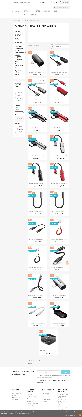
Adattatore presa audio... (37, 323)
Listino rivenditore (17, 393)
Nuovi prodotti (16, 397)
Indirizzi (44, 401)
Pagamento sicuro (32, 403)
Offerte (37, 11)
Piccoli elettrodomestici (19, 52)
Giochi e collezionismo (19, 64)
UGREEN (20, 101)
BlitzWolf (20, 95)
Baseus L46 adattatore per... (37, 72)
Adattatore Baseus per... (59, 295)
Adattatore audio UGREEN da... (37, 295)
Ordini (44, 397)
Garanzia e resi (31, 397)
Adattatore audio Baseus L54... (37, 211)
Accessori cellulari (18, 31)
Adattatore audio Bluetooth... (59, 239)
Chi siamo (55, 11)
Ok (80, 415)
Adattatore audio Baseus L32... (59, 100)
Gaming (17, 61)
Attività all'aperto (18, 56)
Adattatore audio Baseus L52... (59, 156)
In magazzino (20, 132)
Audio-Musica (17, 39)
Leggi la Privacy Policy (70, 415)
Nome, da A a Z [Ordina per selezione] (62, 46)
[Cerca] (61, 7)
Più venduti (15, 399)
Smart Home (19, 49)
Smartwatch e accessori (19, 43)
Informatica (18, 59)
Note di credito (46, 399)
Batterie (17, 68)
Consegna (46, 11)
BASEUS (20, 93)
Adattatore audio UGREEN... (59, 267)
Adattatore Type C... (59, 323)
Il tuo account (48, 390)
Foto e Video (19, 46)
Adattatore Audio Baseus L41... (37, 128)
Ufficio (17, 74)
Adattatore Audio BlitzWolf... (37, 239)
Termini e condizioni (32, 399)
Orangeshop (20, 98)
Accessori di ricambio (19, 35)
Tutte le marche (30, 14)
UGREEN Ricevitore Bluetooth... (48, 351)
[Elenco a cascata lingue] (43, 2)
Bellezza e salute (18, 71)
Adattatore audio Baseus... (59, 72)
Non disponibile (20, 126)
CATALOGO (28, 11)
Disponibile (20, 129)
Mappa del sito (31, 405)
